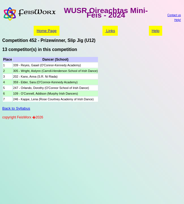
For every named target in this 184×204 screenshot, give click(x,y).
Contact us (174, 15)
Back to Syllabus (16, 108)
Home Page (46, 31)
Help (155, 31)
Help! (177, 20)
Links (110, 31)
